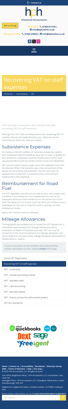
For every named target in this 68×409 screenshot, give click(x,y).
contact (42, 248)
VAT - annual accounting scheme (19, 275)
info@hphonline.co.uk (43, 29)
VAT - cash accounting (14, 286)
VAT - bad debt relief (14, 280)
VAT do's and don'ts (13, 303)
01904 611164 (48, 26)
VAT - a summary (12, 269)
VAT (32, 94)
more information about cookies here (50, 394)
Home (4, 366)
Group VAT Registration (15, 258)
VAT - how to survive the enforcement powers (26, 297)
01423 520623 (31, 34)
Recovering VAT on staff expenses (20, 263)
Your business (22, 94)
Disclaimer (40, 366)
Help (29, 369)
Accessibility (27, 366)
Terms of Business (16, 369)
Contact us (14, 366)
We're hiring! (10, 25)
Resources (8, 94)
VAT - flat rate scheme (14, 291)
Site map (37, 369)
